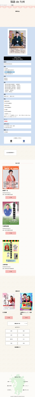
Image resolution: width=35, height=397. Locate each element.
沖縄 (24, 343)
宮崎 (11, 343)
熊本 (24, 335)
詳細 (11, 197)
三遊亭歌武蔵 (6, 226)
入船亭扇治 (5, 264)
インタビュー (26, 385)
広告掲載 (9, 385)
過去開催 (17, 347)
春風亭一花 (5, 190)
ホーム (9, 381)
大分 (24, 339)
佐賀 (11, 335)
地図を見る (9, 72)
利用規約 (26, 381)
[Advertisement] (17, 20)
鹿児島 (11, 339)
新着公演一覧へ (21, 323)
